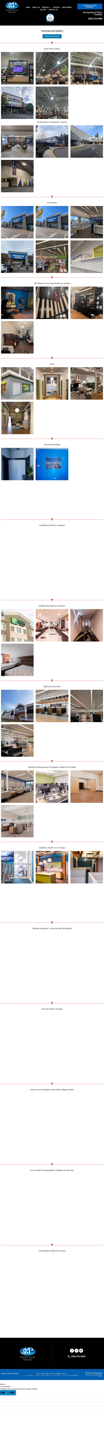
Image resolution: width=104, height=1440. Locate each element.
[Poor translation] (11, 1392)
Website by (93, 1373)
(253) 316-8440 (95, 18)
